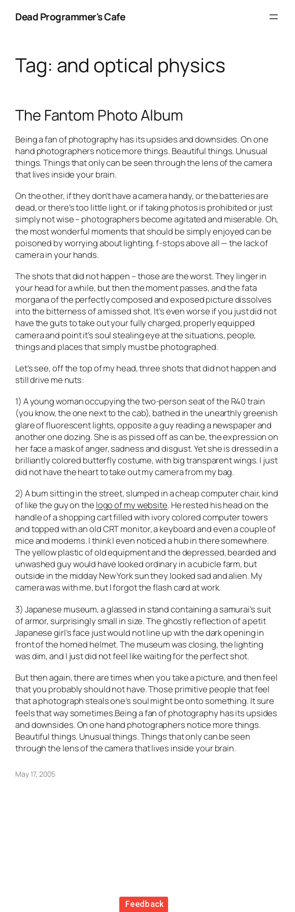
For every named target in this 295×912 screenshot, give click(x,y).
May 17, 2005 (35, 774)
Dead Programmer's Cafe (70, 16)
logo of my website (132, 505)
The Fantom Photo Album (99, 115)
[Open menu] (274, 17)
